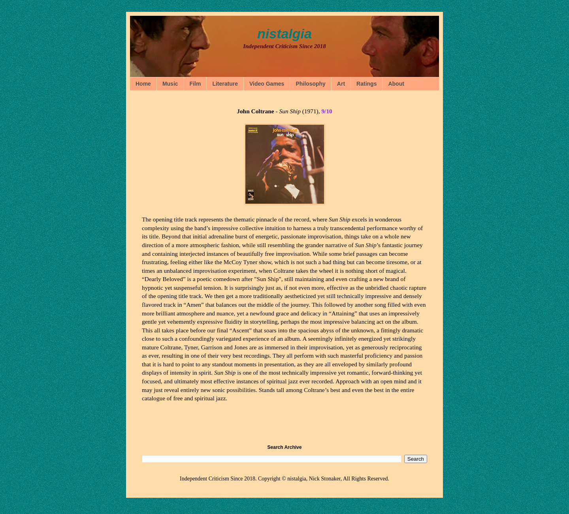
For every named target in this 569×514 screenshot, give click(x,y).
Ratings (366, 84)
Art (341, 84)
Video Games (266, 84)
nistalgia (284, 33)
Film (195, 84)
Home (143, 84)
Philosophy (310, 84)
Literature (225, 84)
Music (170, 84)
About (396, 84)
